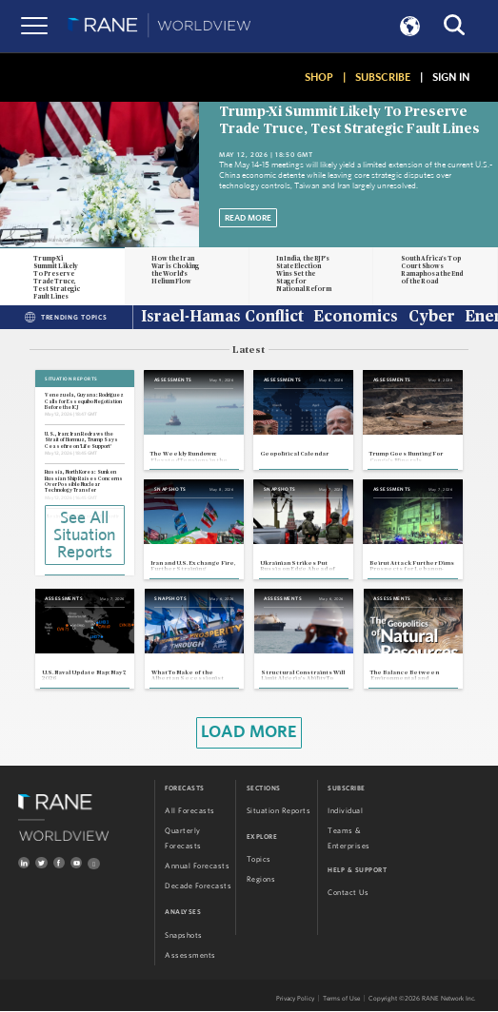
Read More (248, 218)
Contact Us (348, 892)
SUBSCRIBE (382, 77)
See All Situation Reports (84, 535)
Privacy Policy (295, 998)
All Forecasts (190, 811)
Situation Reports (279, 811)
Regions (261, 880)
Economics (355, 317)
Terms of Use (341, 998)
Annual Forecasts (197, 867)
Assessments (190, 955)
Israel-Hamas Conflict (222, 317)
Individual (345, 811)
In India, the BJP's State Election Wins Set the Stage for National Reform (303, 274)
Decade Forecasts (198, 887)
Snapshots (184, 935)
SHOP (319, 77)
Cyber (431, 317)
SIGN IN (450, 77)
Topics (259, 859)
